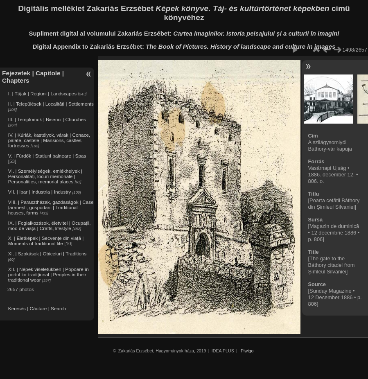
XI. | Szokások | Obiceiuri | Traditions (47, 253)
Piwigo (247, 350)
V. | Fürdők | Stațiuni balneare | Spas (47, 155)
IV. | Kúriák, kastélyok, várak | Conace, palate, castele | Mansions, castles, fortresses (49, 140)
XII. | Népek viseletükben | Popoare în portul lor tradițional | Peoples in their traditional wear (48, 274)
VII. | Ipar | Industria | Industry (39, 191)
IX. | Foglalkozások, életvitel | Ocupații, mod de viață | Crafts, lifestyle (49, 225)
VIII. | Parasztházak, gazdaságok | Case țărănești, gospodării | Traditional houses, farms (51, 207)
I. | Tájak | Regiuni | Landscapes (42, 93)
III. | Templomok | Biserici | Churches (47, 119)
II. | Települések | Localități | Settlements (51, 103)
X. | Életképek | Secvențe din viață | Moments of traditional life (46, 240)
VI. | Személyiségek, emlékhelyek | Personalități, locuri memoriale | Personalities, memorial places (45, 176)
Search (58, 308)
